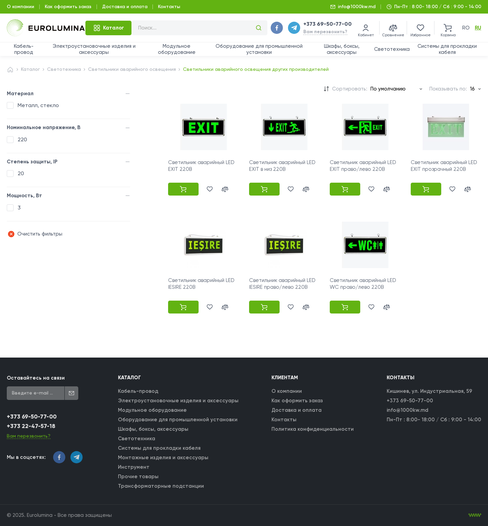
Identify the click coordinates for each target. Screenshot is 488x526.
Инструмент (133, 467)
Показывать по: (448, 89)
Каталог (30, 69)
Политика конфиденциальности (312, 429)
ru (478, 28)
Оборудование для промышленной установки (259, 49)
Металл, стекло (38, 105)
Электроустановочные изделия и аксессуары (94, 49)
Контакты (169, 6)
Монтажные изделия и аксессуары (163, 457)
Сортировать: (349, 89)
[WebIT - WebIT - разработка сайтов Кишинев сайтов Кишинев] (474, 515)
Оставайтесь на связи (36, 378)
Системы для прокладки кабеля (447, 49)
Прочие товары (138, 476)
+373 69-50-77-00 (327, 24)
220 (22, 139)
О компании (20, 6)
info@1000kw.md (356, 6)
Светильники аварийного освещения (132, 69)
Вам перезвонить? (325, 32)
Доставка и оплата (124, 6)
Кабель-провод (24, 49)
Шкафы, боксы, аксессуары (342, 49)
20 (21, 173)
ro (466, 28)
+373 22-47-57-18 (31, 426)
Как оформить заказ (68, 6)
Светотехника (392, 49)
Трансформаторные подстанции (161, 486)
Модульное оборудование (177, 49)
